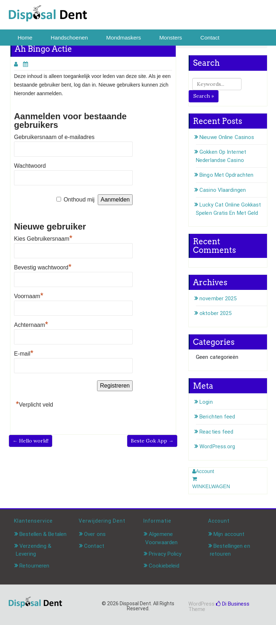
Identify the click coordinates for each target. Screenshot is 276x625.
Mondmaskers (123, 37)
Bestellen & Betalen (42, 534)
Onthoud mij (79, 199)
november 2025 (217, 298)
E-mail (23, 354)
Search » (203, 96)
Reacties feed (216, 432)
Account (203, 471)
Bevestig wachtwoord (43, 267)
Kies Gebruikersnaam (43, 239)
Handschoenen (69, 37)
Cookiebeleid (164, 565)
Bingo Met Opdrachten (226, 175)
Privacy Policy (165, 554)
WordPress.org (217, 446)
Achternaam (31, 325)
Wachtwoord (30, 166)
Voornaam (28, 296)
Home (25, 37)
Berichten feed (217, 416)
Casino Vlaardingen (222, 190)
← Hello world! (31, 441)
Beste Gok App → (152, 441)
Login (206, 402)
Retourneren (34, 565)
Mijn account (228, 534)
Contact (210, 37)
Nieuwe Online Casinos (226, 137)
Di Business (232, 604)
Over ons (95, 534)
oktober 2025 (215, 313)
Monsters (170, 37)
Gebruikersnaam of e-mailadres (54, 137)
